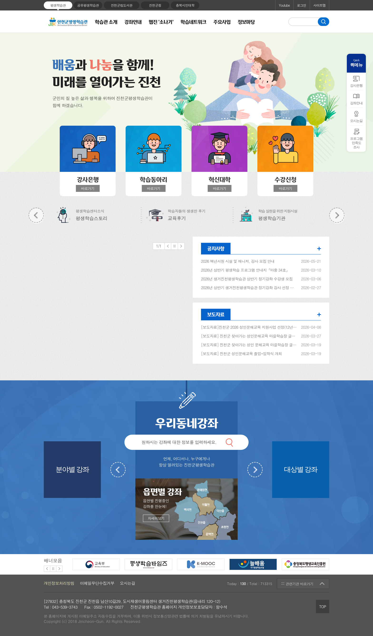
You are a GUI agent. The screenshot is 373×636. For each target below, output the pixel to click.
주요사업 (222, 22)
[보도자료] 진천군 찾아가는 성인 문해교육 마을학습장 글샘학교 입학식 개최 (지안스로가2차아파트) (249, 345)
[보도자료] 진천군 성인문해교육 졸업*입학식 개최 (241, 354)
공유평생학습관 (88, 5)
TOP (322, 606)
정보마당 (246, 22)
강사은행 (356, 85)
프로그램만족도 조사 (356, 143)
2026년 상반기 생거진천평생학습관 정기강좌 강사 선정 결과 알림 (249, 288)
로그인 (301, 5)
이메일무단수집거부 (97, 583)
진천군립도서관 (122, 5)
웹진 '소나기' (161, 22)
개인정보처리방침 (59, 583)
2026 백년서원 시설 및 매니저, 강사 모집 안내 (238, 261)
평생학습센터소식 (91, 214)
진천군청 (155, 5)
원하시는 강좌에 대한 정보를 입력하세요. (179, 442)
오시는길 (356, 121)
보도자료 (215, 314)
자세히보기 (156, 518)
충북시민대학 (185, 5)
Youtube (284, 5)
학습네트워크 (193, 22)
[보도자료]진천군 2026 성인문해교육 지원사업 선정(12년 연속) (249, 327)
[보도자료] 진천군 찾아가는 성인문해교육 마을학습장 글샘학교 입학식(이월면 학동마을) (249, 336)
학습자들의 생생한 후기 (187, 214)
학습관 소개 (106, 22)
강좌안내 (133, 22)
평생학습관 (58, 5)
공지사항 (215, 248)
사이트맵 (319, 5)
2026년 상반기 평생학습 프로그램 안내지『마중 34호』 (245, 270)
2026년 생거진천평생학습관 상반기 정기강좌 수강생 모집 (247, 279)
